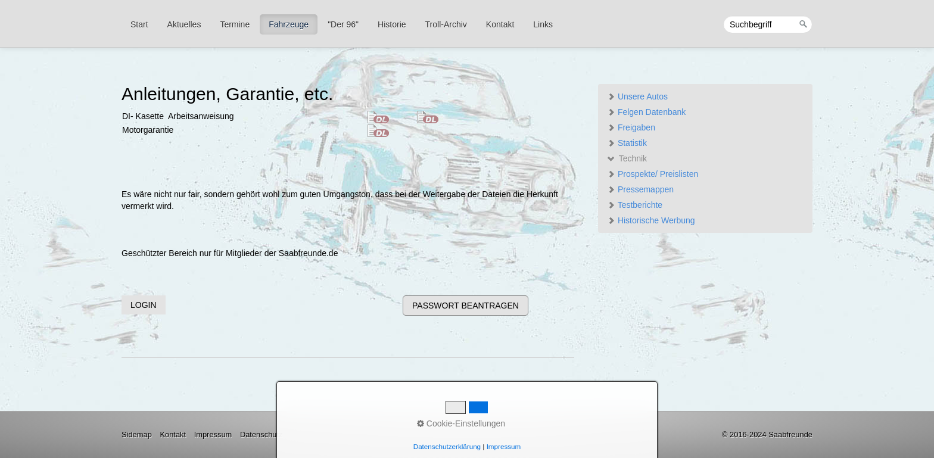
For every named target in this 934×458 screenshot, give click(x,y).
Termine (235, 24)
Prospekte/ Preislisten (652, 174)
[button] (144, 304)
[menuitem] (140, 24)
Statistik (627, 143)
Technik (627, 158)
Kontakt (500, 24)
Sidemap (137, 434)
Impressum (213, 434)
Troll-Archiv (446, 24)
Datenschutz (261, 434)
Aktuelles (184, 24)
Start (139, 24)
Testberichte (634, 205)
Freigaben (631, 127)
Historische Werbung (651, 220)
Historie (392, 24)
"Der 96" (343, 24)
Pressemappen (640, 189)
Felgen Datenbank (646, 112)
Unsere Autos (637, 96)
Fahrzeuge (289, 24)
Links (543, 24)
